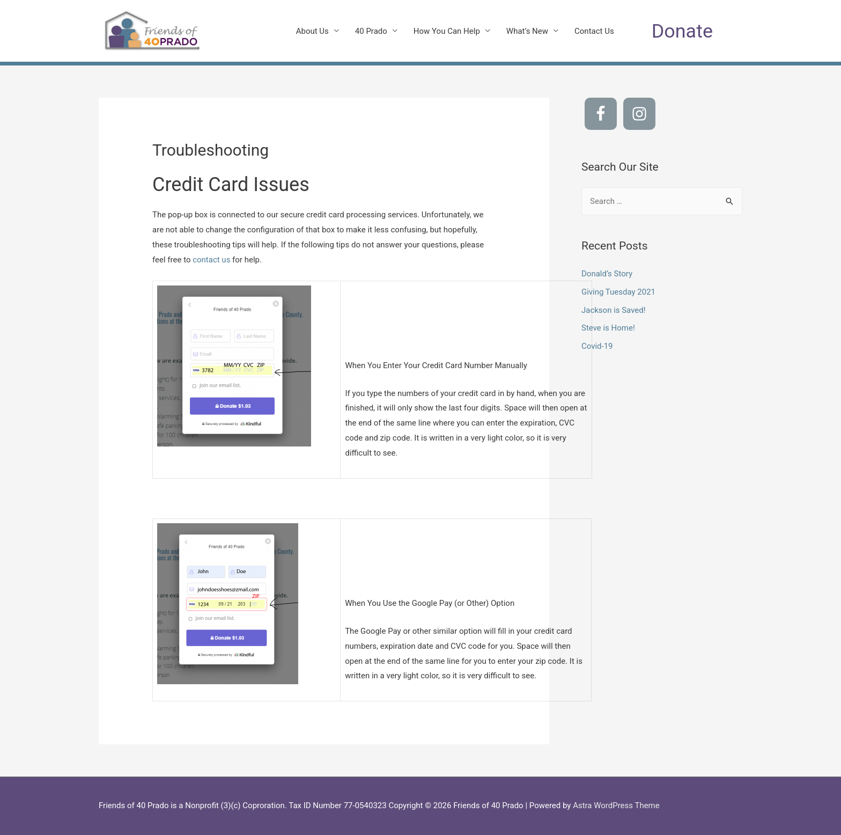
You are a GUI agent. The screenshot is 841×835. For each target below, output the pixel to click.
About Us (312, 31)
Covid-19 (597, 346)
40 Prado (371, 31)
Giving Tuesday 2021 (618, 292)
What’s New (527, 31)
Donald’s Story (606, 274)
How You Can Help (447, 31)
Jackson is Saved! (613, 310)
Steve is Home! (608, 328)
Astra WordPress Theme (616, 805)
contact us (211, 260)
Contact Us (594, 31)
